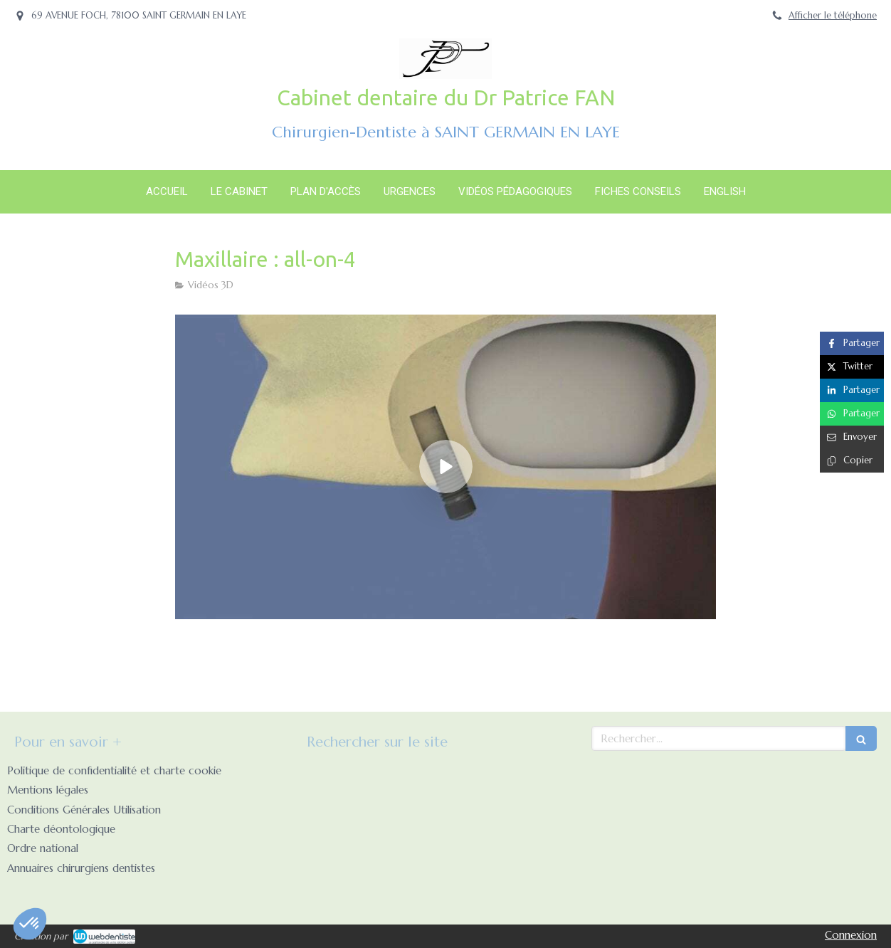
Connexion (851, 935)
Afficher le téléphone (833, 15)
